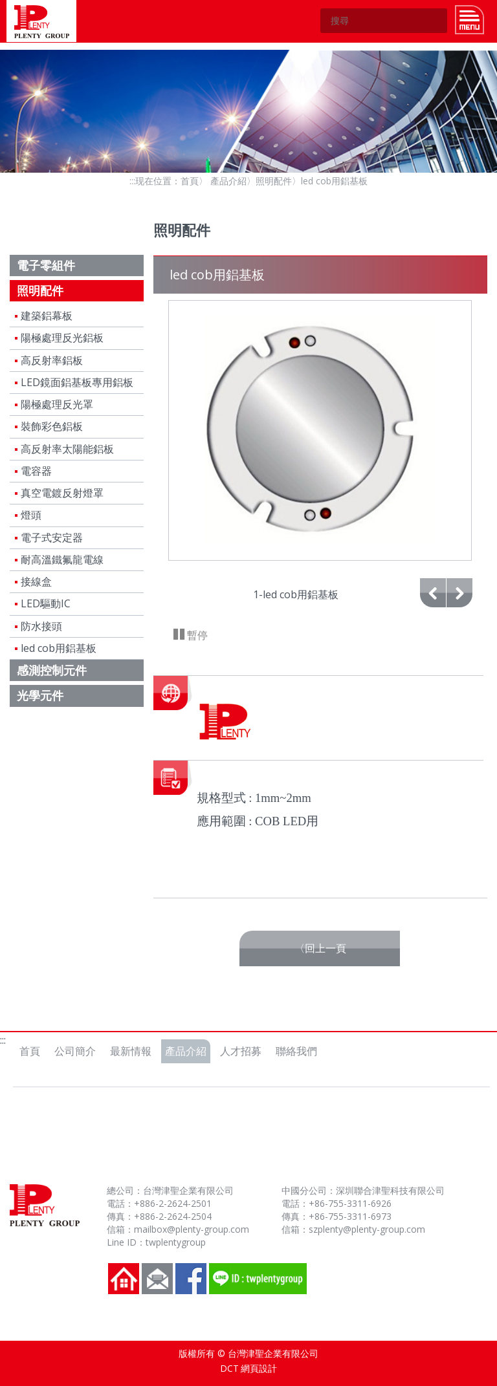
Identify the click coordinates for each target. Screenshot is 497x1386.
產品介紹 (228, 181)
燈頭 (31, 515)
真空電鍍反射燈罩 (62, 493)
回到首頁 (123, 1278)
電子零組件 (46, 265)
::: (132, 181)
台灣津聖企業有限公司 (41, 21)
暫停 (196, 635)
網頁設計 (259, 1368)
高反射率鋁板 (52, 360)
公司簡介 (75, 1051)
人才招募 (240, 1051)
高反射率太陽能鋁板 (67, 449)
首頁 (190, 181)
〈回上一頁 (320, 948)
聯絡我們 (296, 1051)
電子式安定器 (52, 537)
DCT (229, 1368)
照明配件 (274, 181)
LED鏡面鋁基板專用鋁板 (77, 382)
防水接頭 (41, 626)
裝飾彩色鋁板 (52, 426)
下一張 (459, 606)
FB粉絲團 (190, 1278)
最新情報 (130, 1051)
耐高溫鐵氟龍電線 (62, 559)
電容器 (36, 471)
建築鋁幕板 (46, 316)
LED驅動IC (46, 603)
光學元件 (40, 695)
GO (435, 20)
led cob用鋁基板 (58, 648)
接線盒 (36, 581)
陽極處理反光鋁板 (62, 337)
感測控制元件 (52, 670)
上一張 (433, 606)
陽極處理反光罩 (57, 404)
